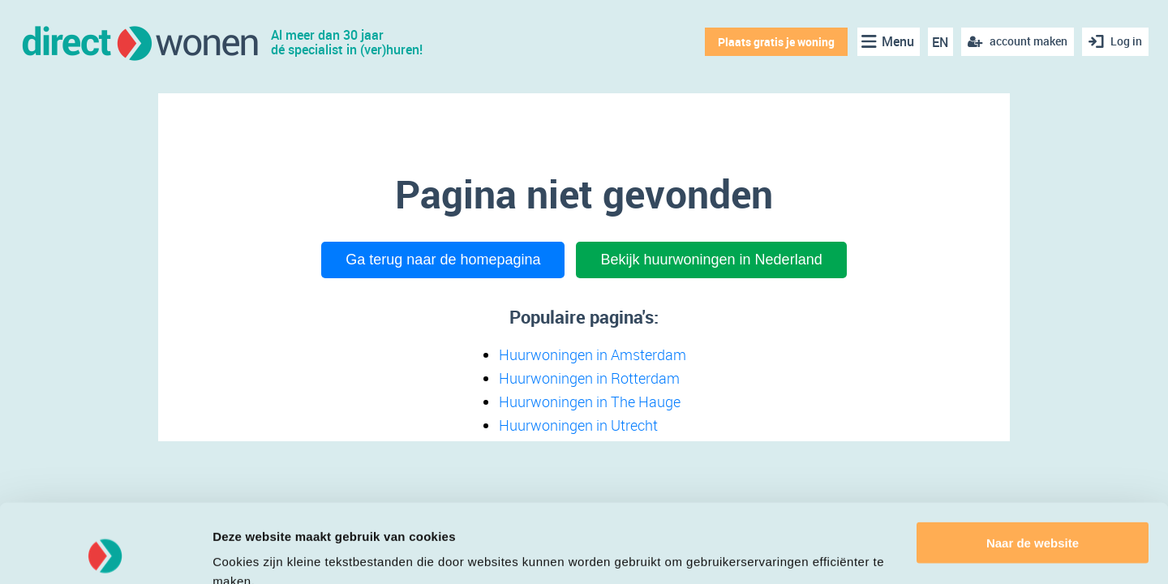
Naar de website (1032, 469)
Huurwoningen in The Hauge (590, 401)
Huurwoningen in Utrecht (578, 425)
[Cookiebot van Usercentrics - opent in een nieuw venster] (105, 552)
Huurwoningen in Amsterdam (592, 354)
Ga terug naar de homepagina (443, 259)
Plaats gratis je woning (776, 41)
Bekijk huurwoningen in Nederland (711, 259)
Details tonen (251, 552)
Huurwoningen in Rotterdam (589, 378)
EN (940, 42)
